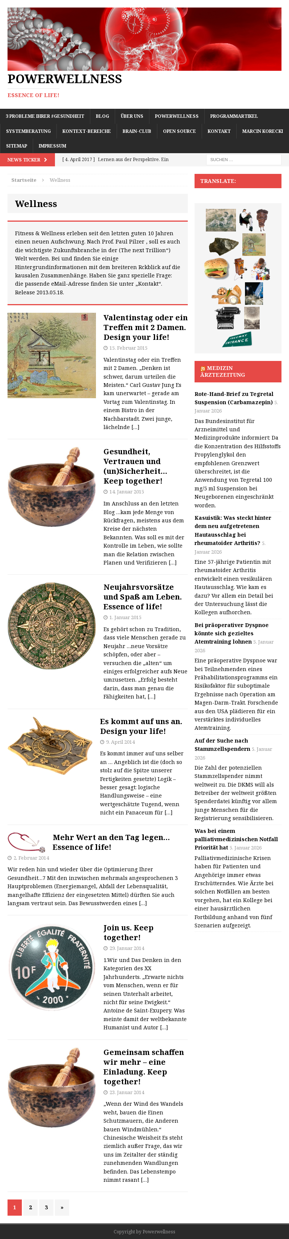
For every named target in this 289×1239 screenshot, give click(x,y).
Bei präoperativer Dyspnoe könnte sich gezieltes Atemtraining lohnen (232, 633)
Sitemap (16, 146)
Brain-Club (137, 131)
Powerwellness (177, 116)
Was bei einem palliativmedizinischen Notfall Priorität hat (236, 839)
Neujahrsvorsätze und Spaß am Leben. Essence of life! (142, 597)
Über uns (132, 116)
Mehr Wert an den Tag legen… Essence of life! (111, 842)
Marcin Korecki (262, 131)
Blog (102, 116)
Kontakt (219, 131)
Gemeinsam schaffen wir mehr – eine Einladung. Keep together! (143, 1067)
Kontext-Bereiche (86, 131)
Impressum (52, 146)
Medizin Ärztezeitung (222, 371)
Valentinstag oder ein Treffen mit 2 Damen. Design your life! (145, 327)
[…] (135, 427)
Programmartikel (234, 116)
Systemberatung (28, 131)
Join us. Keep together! (128, 932)
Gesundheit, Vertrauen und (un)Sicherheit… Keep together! (135, 466)
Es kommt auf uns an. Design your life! (141, 726)
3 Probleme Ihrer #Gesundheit (45, 116)
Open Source (179, 131)
